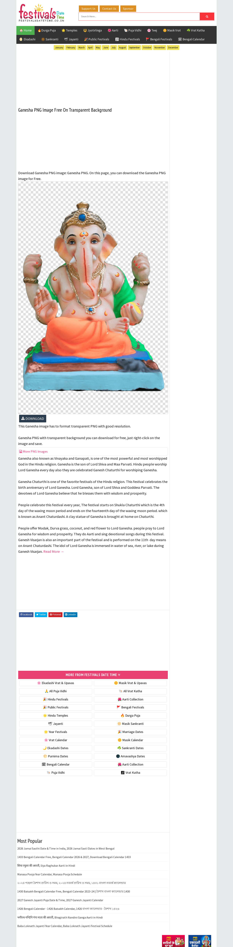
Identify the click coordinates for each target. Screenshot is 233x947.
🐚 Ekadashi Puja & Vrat (177, 219)
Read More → (123, 547)
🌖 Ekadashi (27, 39)
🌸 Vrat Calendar (52, 735)
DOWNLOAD (32, 396)
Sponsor (132, 8)
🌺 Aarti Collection (120, 694)
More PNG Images (33, 429)
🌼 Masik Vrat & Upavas (120, 678)
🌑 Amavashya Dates (120, 751)
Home (164, 474)
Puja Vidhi (196, 386)
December (173, 47)
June (105, 47)
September (134, 47)
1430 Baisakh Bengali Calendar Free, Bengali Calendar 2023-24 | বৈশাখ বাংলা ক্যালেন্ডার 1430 (73, 886)
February (71, 47)
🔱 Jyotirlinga (92, 30)
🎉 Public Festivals (96, 39)
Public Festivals (173, 386)
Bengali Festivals (174, 366)
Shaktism (187, 392)
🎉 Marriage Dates (120, 727)
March (82, 47)
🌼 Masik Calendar (120, 735)
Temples (178, 398)
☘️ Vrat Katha (196, 30)
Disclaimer (167, 492)
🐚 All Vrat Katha (120, 686)
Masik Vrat (190, 379)
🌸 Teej (152, 30)
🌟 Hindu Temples (52, 710)
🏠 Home (25, 30)
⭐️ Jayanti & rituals (174, 234)
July (114, 47)
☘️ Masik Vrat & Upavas (177, 227)
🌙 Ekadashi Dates (52, 743)
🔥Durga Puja (46, 30)
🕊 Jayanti (71, 39)
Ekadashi (197, 366)
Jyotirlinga (170, 379)
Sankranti (169, 392)
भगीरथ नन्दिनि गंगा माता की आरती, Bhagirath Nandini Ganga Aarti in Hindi (60, 912)
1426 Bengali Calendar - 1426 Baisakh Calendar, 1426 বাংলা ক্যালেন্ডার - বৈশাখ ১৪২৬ (68, 904)
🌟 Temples (69, 30)
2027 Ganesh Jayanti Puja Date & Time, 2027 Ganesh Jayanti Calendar (60, 895)
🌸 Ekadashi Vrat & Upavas (52, 678)
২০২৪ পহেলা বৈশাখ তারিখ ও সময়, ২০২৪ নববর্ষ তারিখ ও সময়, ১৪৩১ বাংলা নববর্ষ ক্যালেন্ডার (71, 878)
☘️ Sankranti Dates (120, 743)
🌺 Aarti (113, 30)
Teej (165, 398)
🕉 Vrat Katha (120, 768)
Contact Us (113, 8)
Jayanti (194, 373)
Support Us (92, 8)
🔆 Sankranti (49, 39)
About (164, 480)
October (147, 47)
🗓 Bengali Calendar (191, 39)
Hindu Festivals (173, 373)
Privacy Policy (169, 498)
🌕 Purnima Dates (52, 751)
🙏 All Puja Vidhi (52, 686)
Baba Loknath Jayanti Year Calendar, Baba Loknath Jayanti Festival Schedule (64, 921)
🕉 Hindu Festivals (127, 39)
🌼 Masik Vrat (172, 30)
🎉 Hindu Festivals (52, 694)
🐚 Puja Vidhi (132, 30)
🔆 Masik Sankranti (120, 719)
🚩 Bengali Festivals (159, 39)
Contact (165, 486)
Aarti (192, 360)
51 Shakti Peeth (172, 360)
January (59, 47)
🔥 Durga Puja (120, 710)
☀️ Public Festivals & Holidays (181, 249)
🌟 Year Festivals (52, 727)
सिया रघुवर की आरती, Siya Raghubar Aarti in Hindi (46, 860)
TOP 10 (202, 392)
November (160, 47)
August (122, 47)
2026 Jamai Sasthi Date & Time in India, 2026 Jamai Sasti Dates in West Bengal (65, 843)
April (90, 47)
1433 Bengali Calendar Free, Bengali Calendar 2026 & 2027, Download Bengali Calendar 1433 (74, 852)
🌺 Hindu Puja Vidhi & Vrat (179, 242)
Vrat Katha (196, 398)
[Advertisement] (86, 76)
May (98, 47)
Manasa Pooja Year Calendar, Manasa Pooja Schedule (49, 869)
